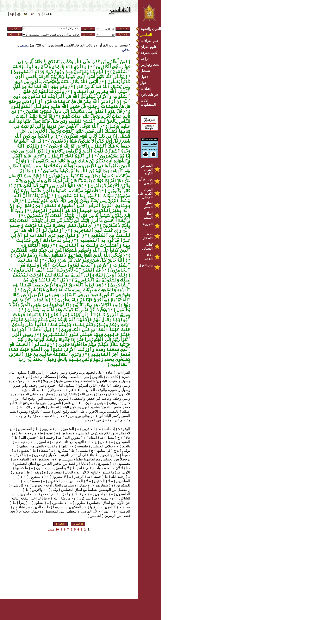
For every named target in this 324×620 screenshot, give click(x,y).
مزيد (51, 529)
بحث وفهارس (151, 65)
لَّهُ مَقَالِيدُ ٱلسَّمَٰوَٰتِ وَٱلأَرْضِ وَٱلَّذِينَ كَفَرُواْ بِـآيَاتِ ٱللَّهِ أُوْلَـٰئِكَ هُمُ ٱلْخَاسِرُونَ (74, 265)
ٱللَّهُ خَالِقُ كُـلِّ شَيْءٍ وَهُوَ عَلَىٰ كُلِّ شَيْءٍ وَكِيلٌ (86, 260)
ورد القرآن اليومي (145, 181)
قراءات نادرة (149, 95)
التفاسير (146, 35)
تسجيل (145, 71)
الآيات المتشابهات (148, 102)
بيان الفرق (145, 265)
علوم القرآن (149, 47)
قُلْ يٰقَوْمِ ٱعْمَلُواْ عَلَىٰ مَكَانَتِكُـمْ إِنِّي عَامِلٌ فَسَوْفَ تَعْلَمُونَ (73, 111)
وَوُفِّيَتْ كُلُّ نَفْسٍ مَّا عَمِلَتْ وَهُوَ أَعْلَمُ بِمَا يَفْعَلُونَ (66, 310)
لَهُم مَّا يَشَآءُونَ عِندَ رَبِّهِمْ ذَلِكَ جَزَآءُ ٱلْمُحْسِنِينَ (57, 71)
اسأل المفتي (147, 205)
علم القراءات (149, 41)
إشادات (145, 89)
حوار (144, 83)
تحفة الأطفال (147, 236)
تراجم (144, 59)
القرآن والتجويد (151, 29)
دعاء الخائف (147, 257)
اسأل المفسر (147, 215)
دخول (144, 77)
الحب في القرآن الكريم (146, 169)
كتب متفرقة (149, 53)
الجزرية (147, 224)
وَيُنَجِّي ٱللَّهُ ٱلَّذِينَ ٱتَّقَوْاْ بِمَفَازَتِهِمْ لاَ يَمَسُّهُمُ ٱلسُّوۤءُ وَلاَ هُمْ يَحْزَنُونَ (67, 255)
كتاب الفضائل (147, 246)
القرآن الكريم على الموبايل (145, 193)
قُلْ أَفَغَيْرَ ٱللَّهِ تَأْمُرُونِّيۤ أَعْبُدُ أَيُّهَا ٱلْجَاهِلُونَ (57, 270)
